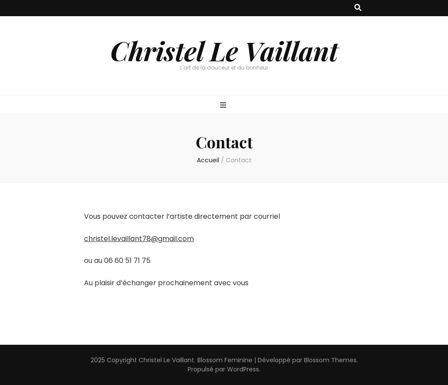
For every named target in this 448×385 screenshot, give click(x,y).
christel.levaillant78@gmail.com (139, 239)
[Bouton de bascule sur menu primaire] (224, 106)
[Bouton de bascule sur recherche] (357, 8)
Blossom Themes (330, 360)
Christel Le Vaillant (224, 50)
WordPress (243, 369)
